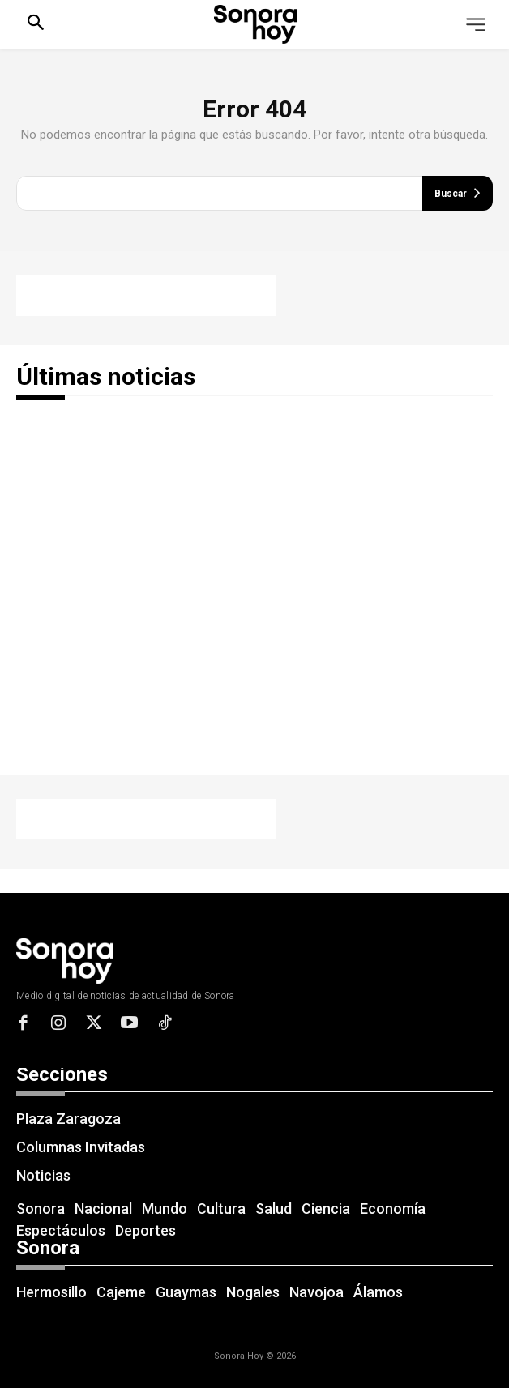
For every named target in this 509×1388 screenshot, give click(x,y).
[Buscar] (457, 193)
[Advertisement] (146, 295)
